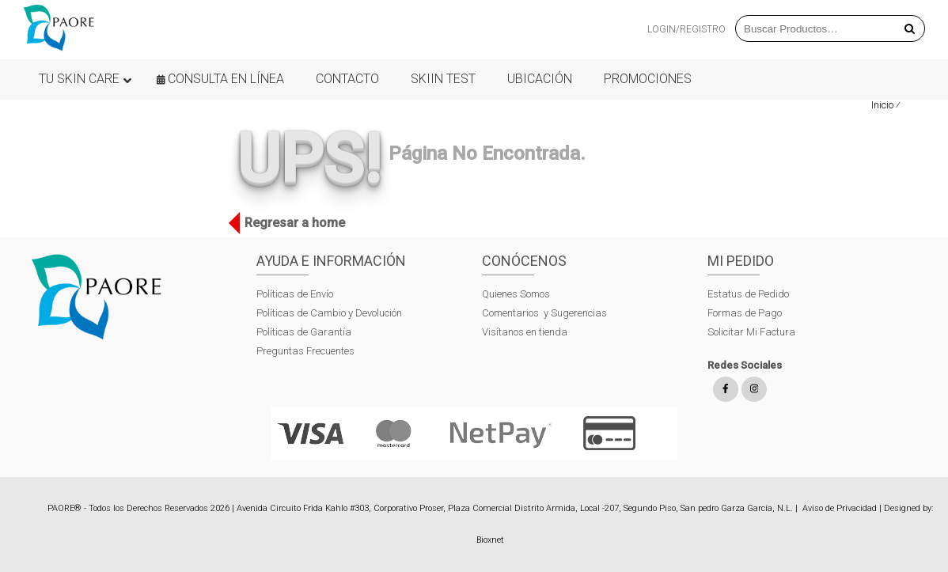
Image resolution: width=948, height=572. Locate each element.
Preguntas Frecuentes (305, 351)
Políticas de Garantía (305, 332)
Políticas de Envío (294, 294)
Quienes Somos (516, 294)
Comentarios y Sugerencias (544, 313)
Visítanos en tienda (524, 332)
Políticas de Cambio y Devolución (329, 313)
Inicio (882, 105)
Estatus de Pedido (748, 294)
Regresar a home (291, 223)
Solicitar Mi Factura (751, 332)
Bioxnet (490, 540)
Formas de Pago (744, 313)
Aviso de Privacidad (839, 508)
